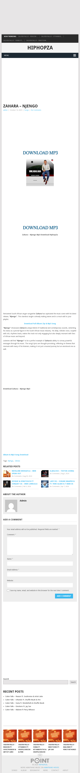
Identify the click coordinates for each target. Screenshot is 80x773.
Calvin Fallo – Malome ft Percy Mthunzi (20, 710)
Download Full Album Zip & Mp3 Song (40, 324)
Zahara (17, 461)
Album (23, 770)
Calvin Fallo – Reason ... (28, 36)
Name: (10, 559)
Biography (35, 770)
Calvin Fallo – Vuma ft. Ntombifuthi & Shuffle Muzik (24, 703)
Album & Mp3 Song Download (15, 455)
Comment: (11, 534)
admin (5, 110)
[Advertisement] (39, 17)
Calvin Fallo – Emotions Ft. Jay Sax (18, 706)
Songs (26, 110)
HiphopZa (40, 48)
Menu (6, 55)
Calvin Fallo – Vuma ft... (13, 40)
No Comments (36, 110)
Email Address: (13, 569)
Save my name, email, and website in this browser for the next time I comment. (39, 590)
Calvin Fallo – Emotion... (36, 40)
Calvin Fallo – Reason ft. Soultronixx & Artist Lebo (24, 696)
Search (6, 679)
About (65, 770)
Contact (55, 770)
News (45, 770)
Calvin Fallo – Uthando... (51, 36)
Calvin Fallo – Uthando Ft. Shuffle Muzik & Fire (22, 700)
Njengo (10, 461)
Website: (10, 580)
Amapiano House (51, 767)
